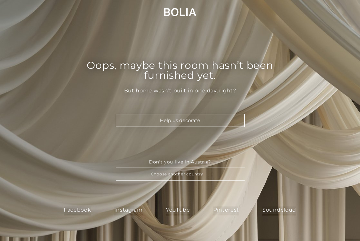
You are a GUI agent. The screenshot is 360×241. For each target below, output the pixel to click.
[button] (180, 174)
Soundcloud (279, 210)
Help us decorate (180, 120)
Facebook (77, 210)
